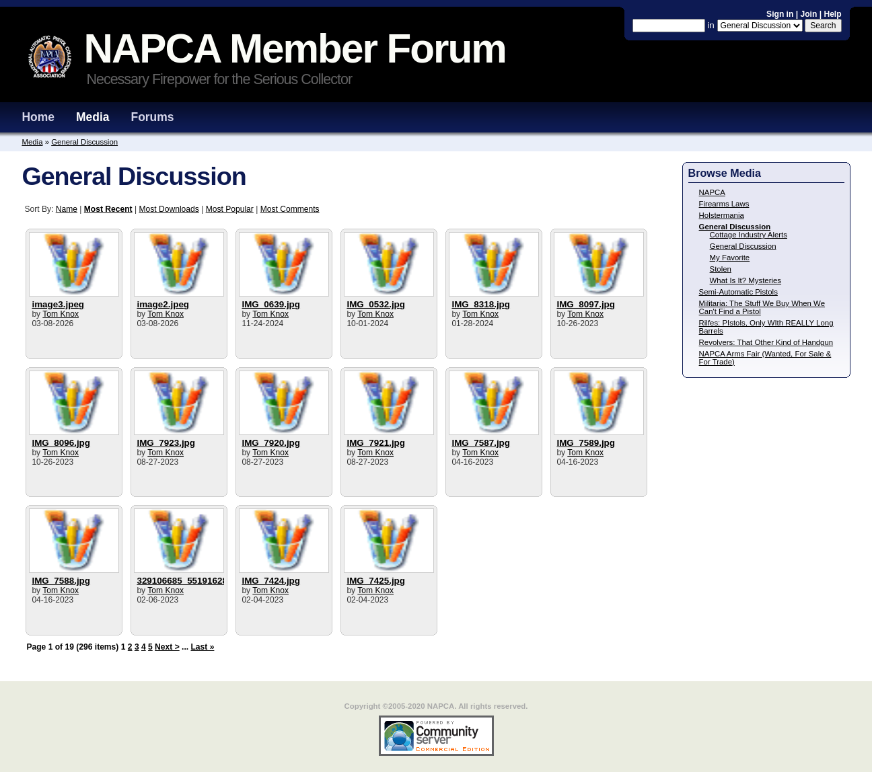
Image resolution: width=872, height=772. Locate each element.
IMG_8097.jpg (585, 304)
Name (66, 209)
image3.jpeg (58, 304)
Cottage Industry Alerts (748, 235)
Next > (167, 647)
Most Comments (290, 209)
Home (38, 117)
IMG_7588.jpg (61, 581)
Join (808, 14)
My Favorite (730, 258)
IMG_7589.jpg (585, 443)
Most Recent (108, 209)
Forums (152, 117)
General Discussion (84, 142)
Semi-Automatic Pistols (738, 292)
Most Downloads (168, 209)
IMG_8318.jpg (480, 304)
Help (832, 14)
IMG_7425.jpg (376, 581)
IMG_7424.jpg (271, 581)
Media (93, 117)
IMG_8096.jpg (61, 443)
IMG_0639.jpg (271, 304)
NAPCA (712, 192)
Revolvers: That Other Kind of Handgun (766, 342)
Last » (202, 647)
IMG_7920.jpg (271, 443)
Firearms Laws (724, 204)
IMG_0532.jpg (376, 304)
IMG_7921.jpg (376, 443)
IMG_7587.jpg (480, 443)
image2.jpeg (163, 304)
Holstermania (721, 215)
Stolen (720, 269)
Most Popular (230, 209)
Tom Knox (60, 314)
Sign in (781, 14)
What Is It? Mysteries (745, 280)
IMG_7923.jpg (166, 443)
